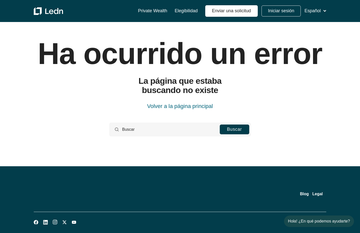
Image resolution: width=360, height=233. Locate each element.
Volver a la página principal (180, 106)
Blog (304, 194)
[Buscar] (180, 129)
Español (315, 10)
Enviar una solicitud (231, 10)
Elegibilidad (186, 10)
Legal (317, 194)
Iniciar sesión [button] (281, 10)
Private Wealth (152, 10)
